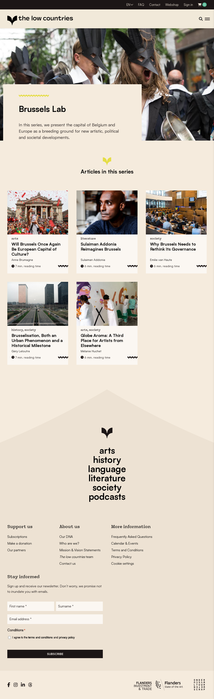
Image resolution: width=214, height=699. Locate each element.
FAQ (141, 5)
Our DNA (66, 537)
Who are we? (69, 543)
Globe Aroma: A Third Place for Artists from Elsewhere (102, 340)
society (107, 487)
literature (107, 477)
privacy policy (67, 637)
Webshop (172, 5)
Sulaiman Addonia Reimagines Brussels (101, 246)
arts (107, 450)
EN (128, 5)
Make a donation (19, 543)
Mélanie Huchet (91, 351)
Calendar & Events (124, 543)
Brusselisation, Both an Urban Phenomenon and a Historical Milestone (37, 340)
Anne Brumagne (22, 259)
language (107, 468)
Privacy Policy (121, 557)
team (76, 557)
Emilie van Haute (161, 259)
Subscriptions (17, 537)
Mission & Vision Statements (80, 550)
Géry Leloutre (20, 351)
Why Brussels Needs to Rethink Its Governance (173, 246)
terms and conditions (40, 637)
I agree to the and (43, 637)
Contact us (67, 563)
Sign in (188, 5)
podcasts (107, 496)
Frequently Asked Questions (131, 537)
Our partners (16, 550)
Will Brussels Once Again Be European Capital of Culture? (36, 249)
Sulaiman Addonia (93, 259)
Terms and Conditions (127, 550)
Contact (154, 5)
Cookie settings (122, 563)
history (107, 459)
